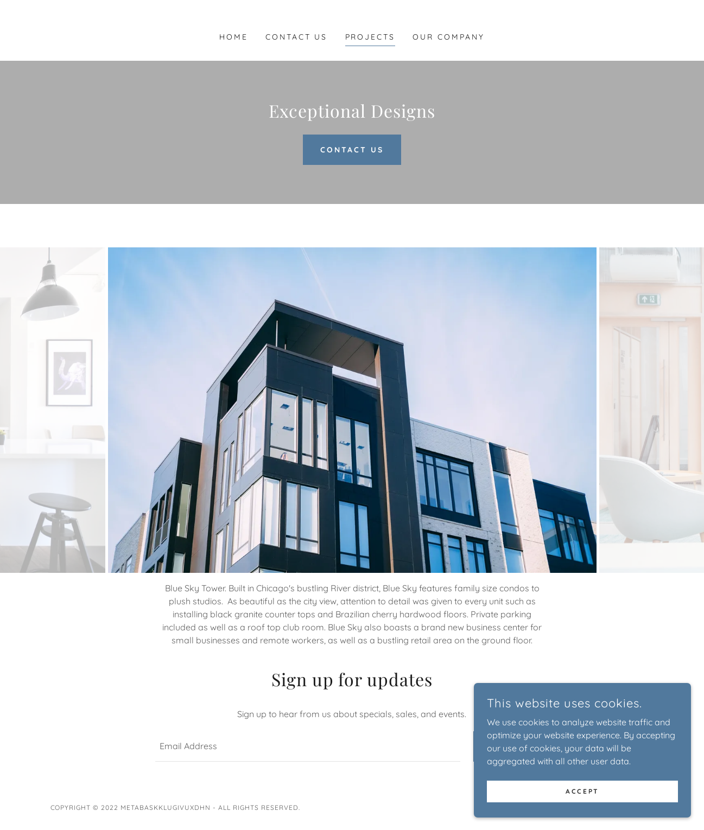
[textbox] (307, 746)
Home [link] (233, 37)
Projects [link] (370, 37)
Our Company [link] (449, 37)
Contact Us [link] (296, 37)
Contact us (352, 150)
